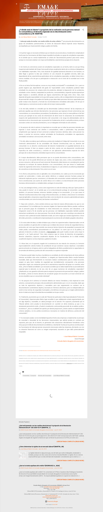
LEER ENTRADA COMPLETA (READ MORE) (70, 441)
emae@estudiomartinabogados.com (53, 487)
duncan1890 (55, 504)
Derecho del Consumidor (44, 375)
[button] (83, 30)
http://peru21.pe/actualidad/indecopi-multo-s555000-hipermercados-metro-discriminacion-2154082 (41, 350)
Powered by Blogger (51, 501)
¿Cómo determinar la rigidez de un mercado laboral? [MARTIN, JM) (41, 446)
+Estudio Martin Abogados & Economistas (70, 341)
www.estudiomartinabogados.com (51, 497)
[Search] (86, 4)
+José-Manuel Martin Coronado (74, 336)
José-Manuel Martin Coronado (61, 375)
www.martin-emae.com (51, 495)
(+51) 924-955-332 (54, 488)
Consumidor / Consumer (29, 375)
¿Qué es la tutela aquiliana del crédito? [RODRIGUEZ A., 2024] (39, 465)
